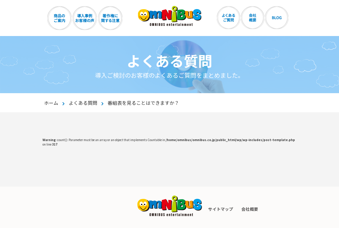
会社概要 (250, 209)
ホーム (51, 102)
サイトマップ (220, 209)
